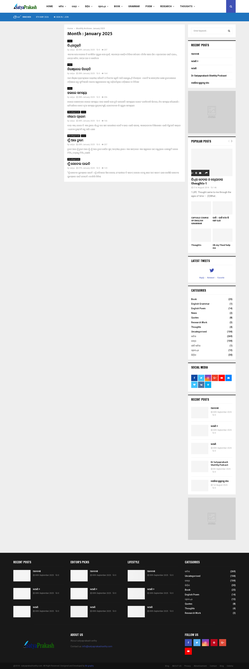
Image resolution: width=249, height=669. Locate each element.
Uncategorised (73, 112)
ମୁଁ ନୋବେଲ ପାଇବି (78, 164)
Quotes (195, 317)
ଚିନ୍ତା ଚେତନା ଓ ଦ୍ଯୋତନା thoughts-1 (207, 181)
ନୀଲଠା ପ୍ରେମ (76, 116)
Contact (213, 666)
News (194, 313)
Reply (201, 277)
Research (166, 6)
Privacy (187, 666)
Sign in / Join (61, 17)
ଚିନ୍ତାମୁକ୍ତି (74, 45)
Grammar (134, 6)
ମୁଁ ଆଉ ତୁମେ (75, 140)
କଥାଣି (194, 68)
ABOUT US (176, 666)
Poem (148, 6)
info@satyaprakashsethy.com (97, 646)
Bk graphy (89, 666)
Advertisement (200, 666)
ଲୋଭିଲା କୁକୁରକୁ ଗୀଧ (200, 83)
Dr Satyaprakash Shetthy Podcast (209, 75)
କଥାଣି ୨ (194, 61)
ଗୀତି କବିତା (195, 345)
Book (117, 6)
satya (72, 50)
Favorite (220, 277)
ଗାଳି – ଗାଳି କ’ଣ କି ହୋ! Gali (221, 219)
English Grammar (200, 304)
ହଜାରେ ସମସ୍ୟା (77, 93)
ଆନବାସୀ (195, 54)
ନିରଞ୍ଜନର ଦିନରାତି (79, 69)
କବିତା (61, 6)
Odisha (230, 666)
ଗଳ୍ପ (74, 6)
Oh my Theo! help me (221, 246)
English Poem (198, 308)
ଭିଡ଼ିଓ (87, 6)
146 (214, 187)
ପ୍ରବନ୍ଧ (102, 6)
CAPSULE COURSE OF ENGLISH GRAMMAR (200, 220)
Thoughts (186, 6)
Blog (167, 666)
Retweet (210, 277)
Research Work (199, 322)
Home (49, 6)
